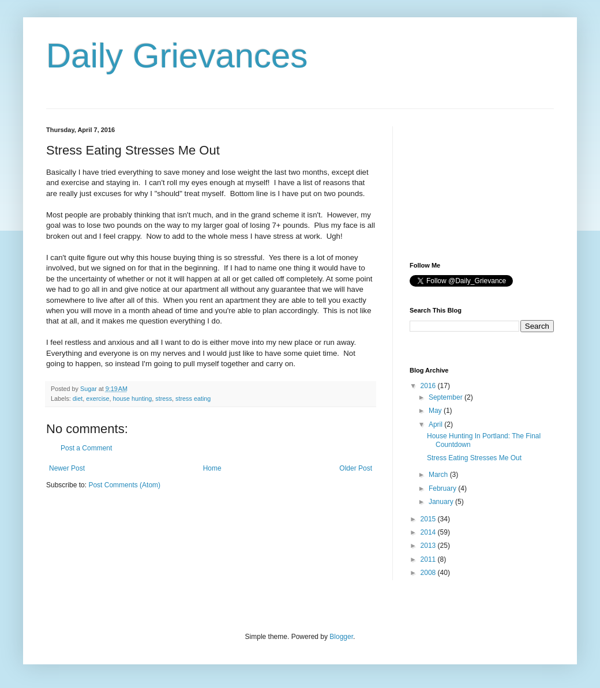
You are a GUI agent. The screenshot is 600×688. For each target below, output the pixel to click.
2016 (429, 386)
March (439, 475)
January (442, 502)
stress (163, 398)
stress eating (193, 398)
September (446, 397)
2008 (429, 573)
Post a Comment (86, 448)
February (443, 488)
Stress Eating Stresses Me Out (474, 458)
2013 (429, 546)
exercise (97, 398)
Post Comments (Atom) (124, 485)
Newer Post (67, 468)
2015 (429, 519)
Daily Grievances (177, 55)
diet (77, 398)
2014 (429, 532)
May (436, 411)
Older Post (355, 468)
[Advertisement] (467, 184)
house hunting (132, 398)
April (436, 424)
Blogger (341, 637)
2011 (429, 559)
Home (212, 468)
